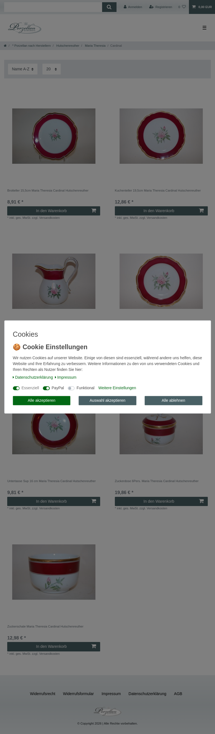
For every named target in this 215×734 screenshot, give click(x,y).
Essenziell (30, 388)
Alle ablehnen (173, 400)
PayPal (58, 388)
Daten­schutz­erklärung (33, 377)
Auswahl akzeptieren (107, 400)
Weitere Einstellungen (117, 388)
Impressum (66, 377)
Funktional (86, 388)
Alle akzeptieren (41, 400)
